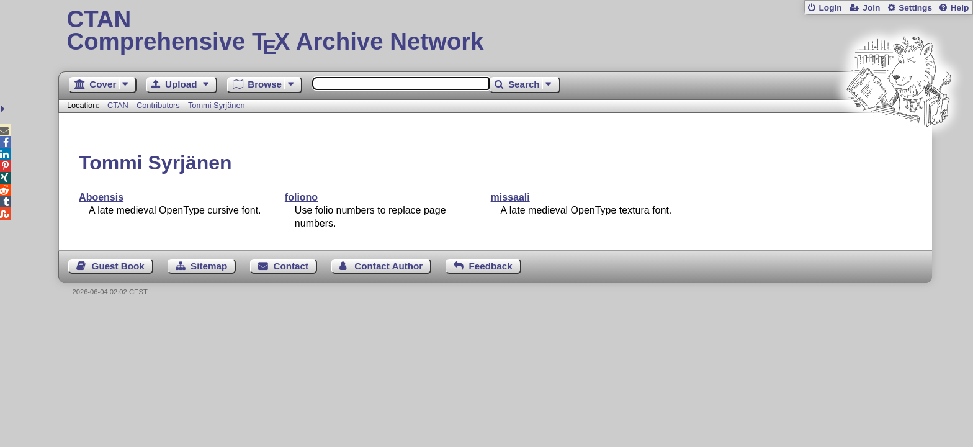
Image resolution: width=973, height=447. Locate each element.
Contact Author (388, 266)
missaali (510, 197)
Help (960, 7)
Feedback (491, 266)
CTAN (117, 105)
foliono (301, 197)
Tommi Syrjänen (216, 105)
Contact (291, 266)
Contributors (158, 105)
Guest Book (118, 266)
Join (871, 7)
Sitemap (209, 266)
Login (829, 7)
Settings (915, 7)
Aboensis (101, 197)
